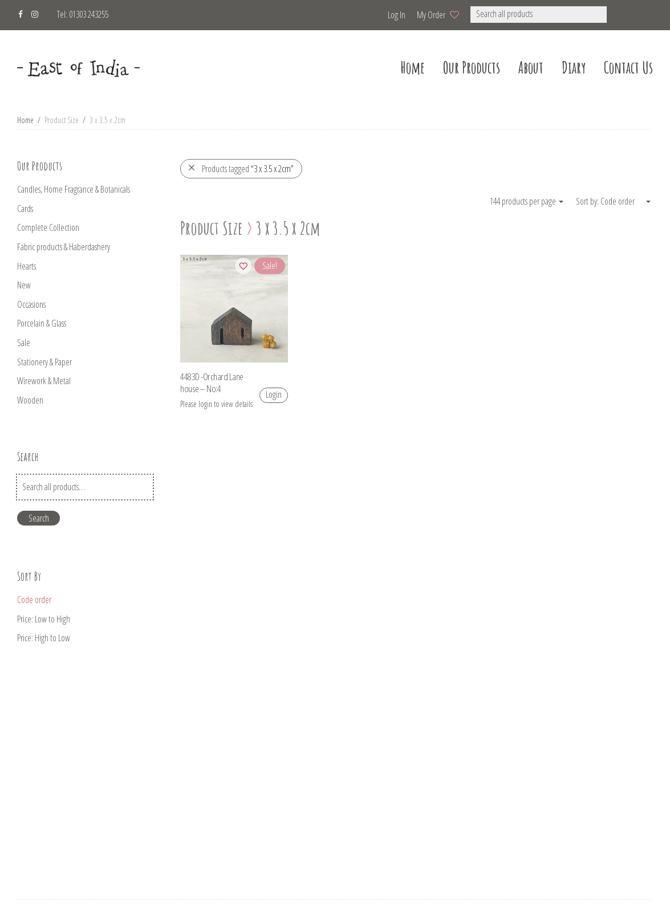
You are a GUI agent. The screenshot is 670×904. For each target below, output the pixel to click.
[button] (622, 14)
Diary (574, 68)
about (530, 68)
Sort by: (588, 201)
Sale (23, 342)
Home (25, 120)
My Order (431, 14)
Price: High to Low (43, 638)
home (412, 68)
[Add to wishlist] (243, 266)
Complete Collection (48, 227)
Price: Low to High (43, 619)
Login (274, 394)
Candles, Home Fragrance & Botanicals (73, 189)
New (24, 285)
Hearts (26, 266)
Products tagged (241, 168)
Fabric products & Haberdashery (63, 247)
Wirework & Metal (44, 380)
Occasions (31, 304)
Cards (25, 208)
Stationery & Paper (44, 362)
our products (471, 68)
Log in (396, 14)
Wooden (30, 400)
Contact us (628, 68)
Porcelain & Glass (41, 323)
